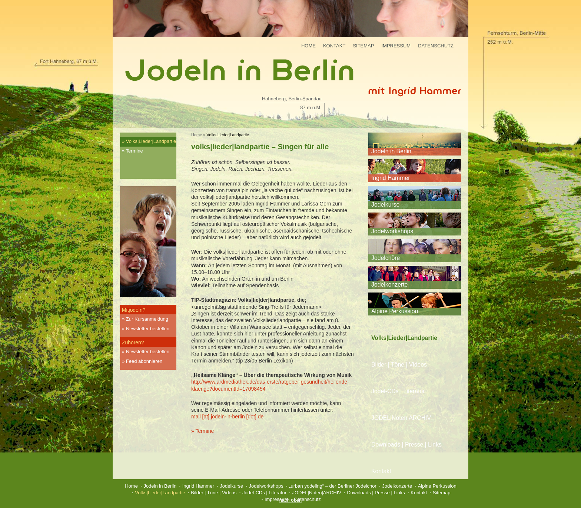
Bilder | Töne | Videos (399, 364)
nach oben (290, 500)
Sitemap (363, 46)
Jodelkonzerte (389, 284)
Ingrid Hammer (390, 178)
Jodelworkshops (392, 231)
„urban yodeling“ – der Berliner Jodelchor (332, 486)
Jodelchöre (385, 258)
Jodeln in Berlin (391, 151)
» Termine (202, 431)
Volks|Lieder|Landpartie (151, 141)
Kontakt (334, 46)
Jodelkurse (385, 204)
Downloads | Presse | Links (406, 444)
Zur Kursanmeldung (147, 319)
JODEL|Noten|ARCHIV (401, 418)
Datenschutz (436, 46)
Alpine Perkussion (394, 311)
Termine (134, 151)
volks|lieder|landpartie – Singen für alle (260, 147)
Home (308, 46)
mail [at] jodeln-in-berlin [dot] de (227, 417)
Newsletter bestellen (147, 328)
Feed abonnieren (144, 361)
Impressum (396, 46)
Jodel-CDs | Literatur (398, 391)
